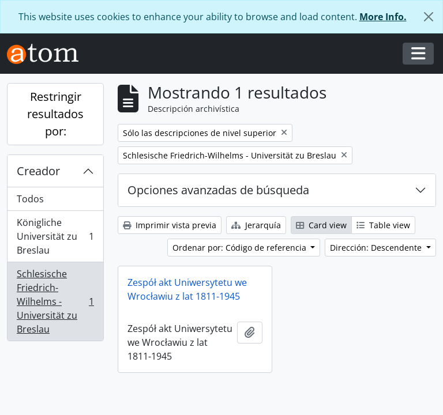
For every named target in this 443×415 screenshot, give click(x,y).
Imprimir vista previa (169, 225)
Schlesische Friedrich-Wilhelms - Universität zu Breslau (55, 301)
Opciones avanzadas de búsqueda (218, 190)
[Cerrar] (428, 17)
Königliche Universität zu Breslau (55, 236)
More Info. (383, 16)
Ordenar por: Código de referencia (240, 247)
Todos (30, 199)
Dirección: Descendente (377, 247)
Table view (383, 225)
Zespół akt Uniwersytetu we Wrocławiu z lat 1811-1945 (187, 289)
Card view (321, 225)
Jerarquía (256, 225)
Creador (38, 171)
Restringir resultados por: (55, 114)
